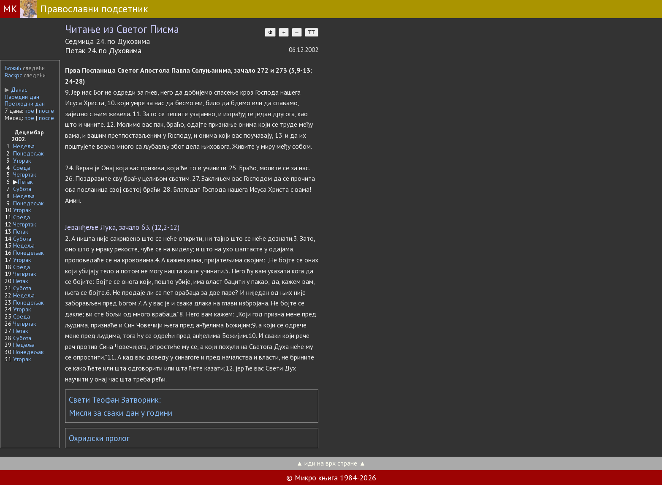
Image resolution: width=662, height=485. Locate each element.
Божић (13, 68)
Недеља (24, 146)
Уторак (22, 160)
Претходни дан (25, 103)
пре (29, 110)
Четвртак (24, 174)
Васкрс (13, 75)
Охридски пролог (99, 438)
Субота (22, 189)
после (46, 110)
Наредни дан (22, 97)
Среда (21, 168)
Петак (25, 181)
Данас (16, 89)
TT (311, 32)
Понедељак (28, 153)
